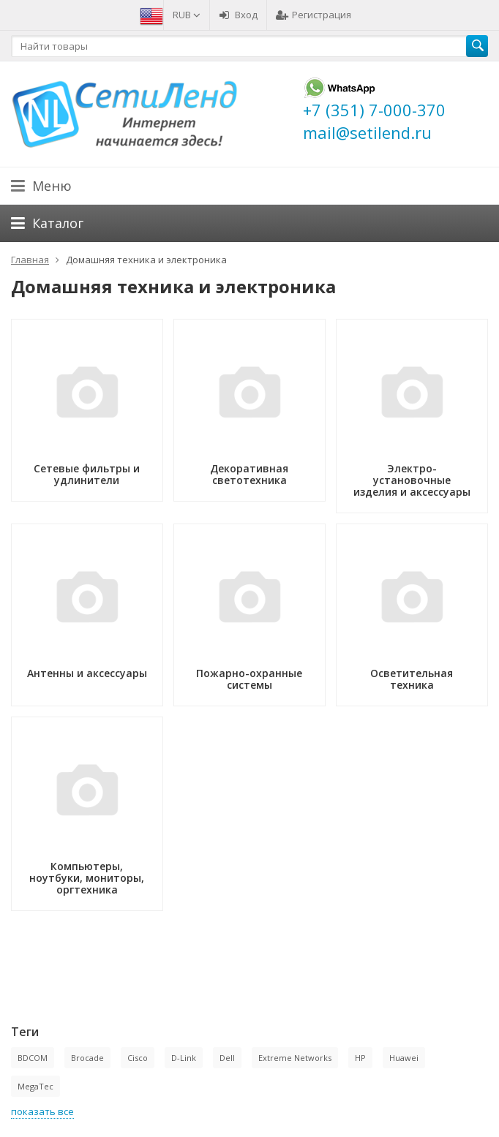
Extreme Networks (294, 1057)
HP (360, 1057)
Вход (238, 14)
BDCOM (33, 1057)
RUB (186, 14)
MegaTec (35, 1086)
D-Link (183, 1057)
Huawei (404, 1057)
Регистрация (313, 14)
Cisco (137, 1057)
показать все (42, 1111)
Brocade (87, 1057)
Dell (227, 1057)
